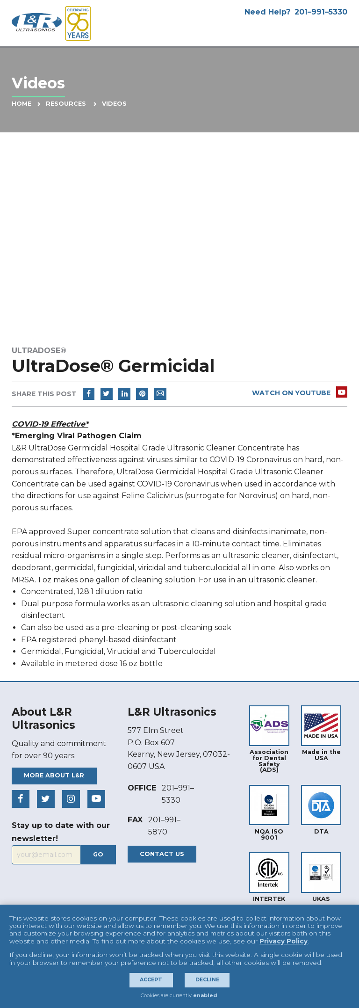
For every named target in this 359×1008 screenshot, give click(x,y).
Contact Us (162, 853)
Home (21, 103)
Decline (207, 980)
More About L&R (54, 775)
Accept (151, 980)
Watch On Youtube (300, 393)
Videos (114, 103)
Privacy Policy (283, 941)
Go (98, 854)
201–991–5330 (320, 11)
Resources (66, 103)
